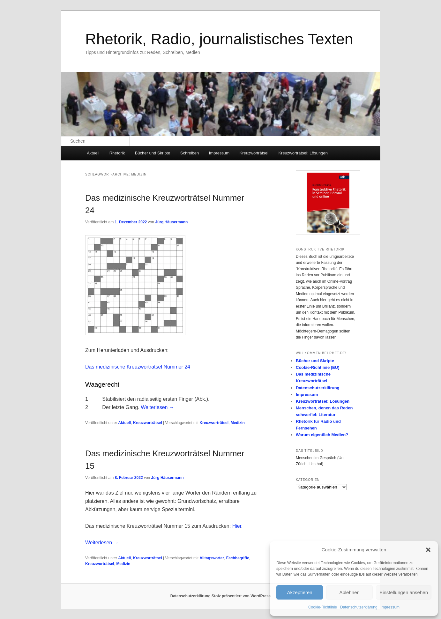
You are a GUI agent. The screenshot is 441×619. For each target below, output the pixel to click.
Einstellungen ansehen (403, 592)
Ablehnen (349, 592)
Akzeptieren (299, 592)
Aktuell (93, 153)
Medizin (238, 423)
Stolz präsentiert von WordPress (241, 596)
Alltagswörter (211, 558)
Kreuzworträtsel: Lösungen (303, 153)
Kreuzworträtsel (254, 153)
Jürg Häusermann (171, 222)
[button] (428, 550)
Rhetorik (117, 153)
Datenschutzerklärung (358, 607)
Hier (236, 526)
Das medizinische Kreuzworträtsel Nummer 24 (137, 366)
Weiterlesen (157, 407)
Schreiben (189, 153)
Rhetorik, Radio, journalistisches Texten (219, 39)
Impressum (390, 607)
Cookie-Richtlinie (322, 607)
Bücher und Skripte (152, 153)
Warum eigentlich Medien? (322, 434)
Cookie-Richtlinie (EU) (318, 367)
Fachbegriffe (237, 558)
